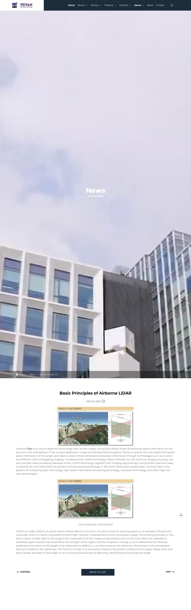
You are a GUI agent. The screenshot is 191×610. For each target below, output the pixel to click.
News (32, 374)
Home (22, 374)
